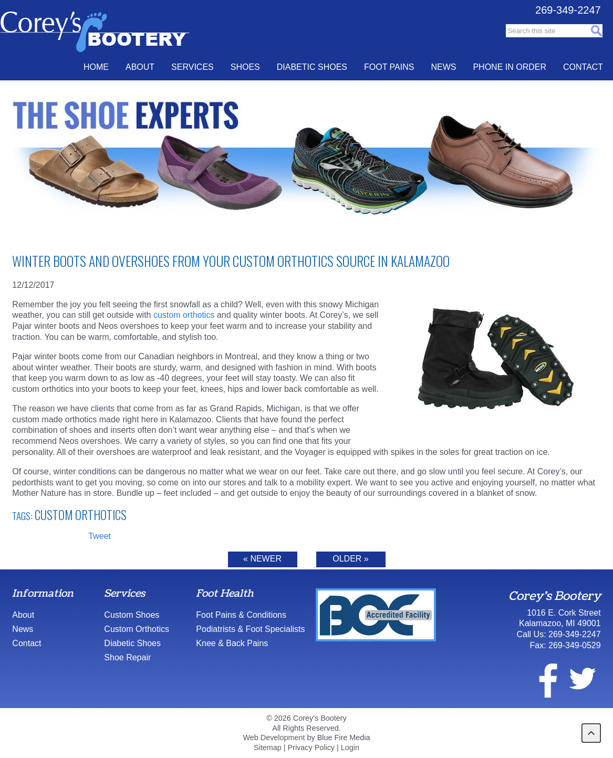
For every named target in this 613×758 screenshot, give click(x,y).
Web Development (274, 737)
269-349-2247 (568, 10)
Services (192, 67)
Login (350, 747)
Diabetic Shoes (312, 67)
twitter (582, 679)
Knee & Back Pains (232, 643)
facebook (541, 679)
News (443, 67)
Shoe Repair (127, 657)
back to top (591, 733)
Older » (350, 558)
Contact (583, 67)
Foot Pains (389, 67)
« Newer (262, 558)
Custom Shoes (131, 614)
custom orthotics (183, 314)
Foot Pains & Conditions (241, 614)
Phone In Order (509, 67)
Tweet (99, 536)
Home (96, 67)
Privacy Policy (311, 747)
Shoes (245, 67)
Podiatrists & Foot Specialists (250, 629)
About (140, 67)
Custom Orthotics (81, 515)
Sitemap (268, 747)
